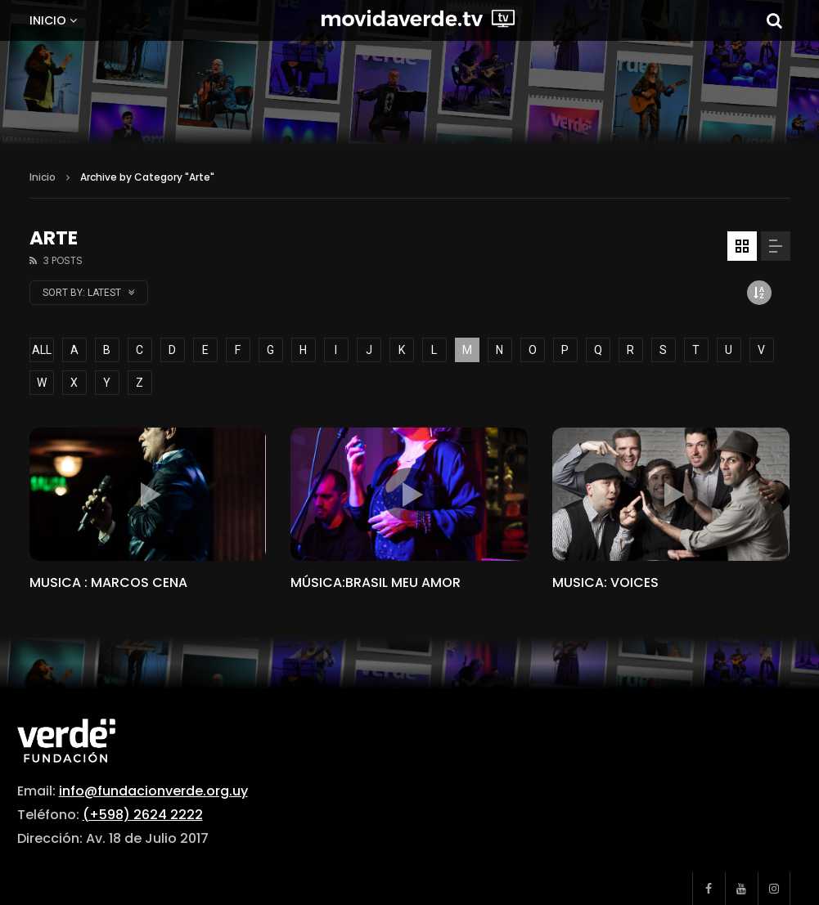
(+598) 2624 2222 (143, 814)
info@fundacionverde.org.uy (153, 791)
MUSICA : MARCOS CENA (108, 582)
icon (147, 495)
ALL (42, 349)
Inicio (47, 20)
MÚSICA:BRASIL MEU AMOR (375, 582)
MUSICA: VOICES (605, 582)
